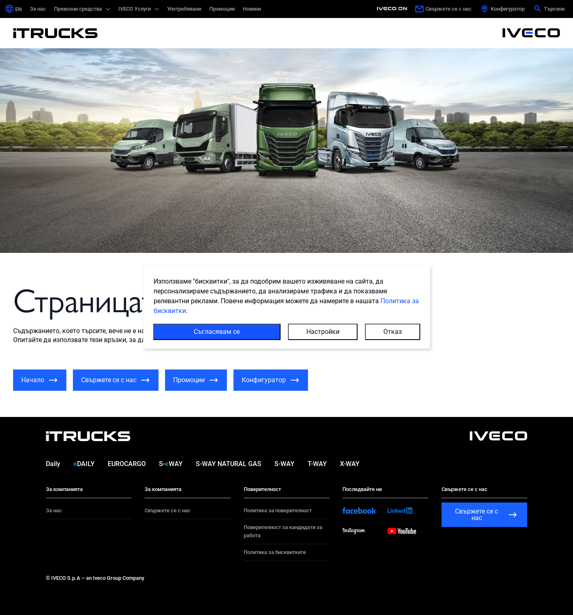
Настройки (323, 332)
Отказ (392, 332)
